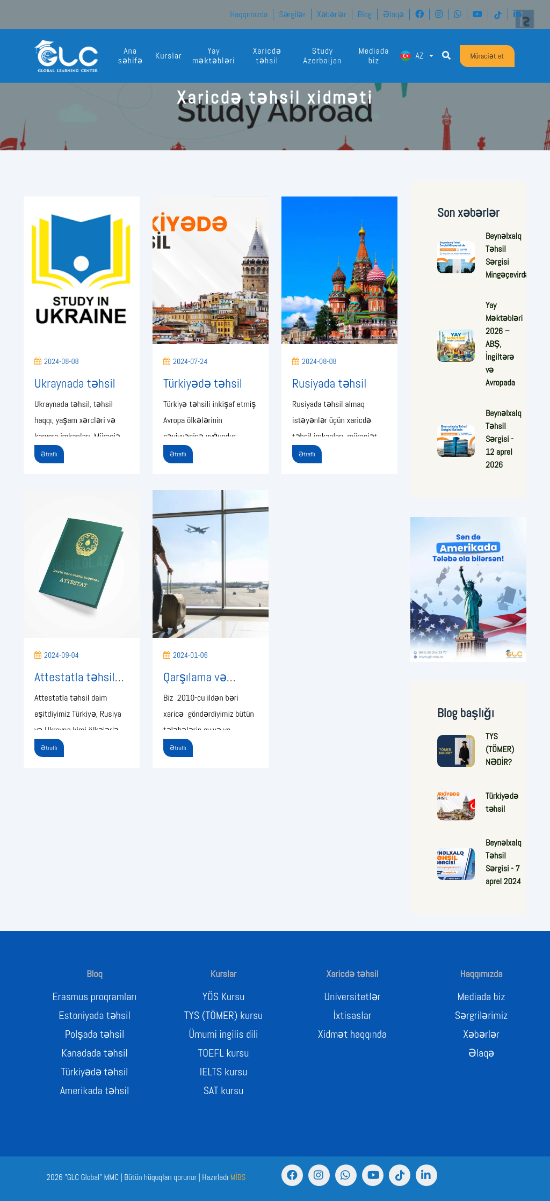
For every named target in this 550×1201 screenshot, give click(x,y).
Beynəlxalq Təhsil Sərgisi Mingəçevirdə (508, 255)
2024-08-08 (56, 361)
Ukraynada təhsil (74, 383)
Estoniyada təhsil (95, 1015)
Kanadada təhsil (94, 1053)
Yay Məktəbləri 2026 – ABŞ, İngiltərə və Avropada (504, 344)
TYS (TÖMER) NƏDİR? (500, 749)
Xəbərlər (331, 14)
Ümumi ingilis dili (223, 1034)
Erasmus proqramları (95, 996)
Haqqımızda (248, 14)
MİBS (238, 1177)
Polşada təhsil (95, 1034)
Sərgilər (292, 14)
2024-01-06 (185, 655)
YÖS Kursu (223, 996)
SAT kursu (224, 1090)
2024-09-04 (56, 655)
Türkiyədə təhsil (202, 383)
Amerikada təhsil (94, 1090)
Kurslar (168, 55)
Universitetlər (352, 996)
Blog (365, 14)
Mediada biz (373, 55)
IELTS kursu (224, 1072)
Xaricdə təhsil (267, 55)
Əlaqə (393, 14)
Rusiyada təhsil (329, 383)
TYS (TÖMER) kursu (223, 1015)
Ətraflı (49, 454)
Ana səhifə (130, 55)
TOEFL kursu (223, 1053)
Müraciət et (487, 56)
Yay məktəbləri (213, 55)
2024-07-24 (185, 361)
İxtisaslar (353, 1015)
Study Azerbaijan (322, 55)
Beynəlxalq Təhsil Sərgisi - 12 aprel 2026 (503, 438)
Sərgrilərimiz (481, 1015)
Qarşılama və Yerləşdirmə (195, 684)
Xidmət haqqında (352, 1034)
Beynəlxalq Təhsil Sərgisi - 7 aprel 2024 (503, 862)
